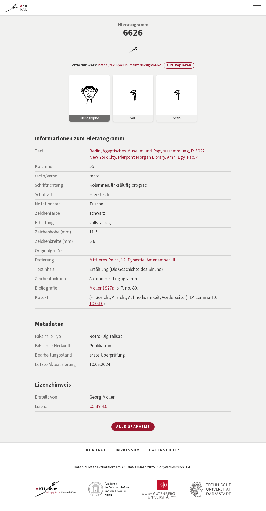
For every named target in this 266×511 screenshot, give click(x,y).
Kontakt (96, 450)
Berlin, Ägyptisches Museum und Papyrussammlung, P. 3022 (147, 151)
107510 (96, 303)
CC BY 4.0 (98, 406)
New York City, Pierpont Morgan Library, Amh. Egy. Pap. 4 (143, 157)
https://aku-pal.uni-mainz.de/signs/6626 (130, 65)
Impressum (128, 450)
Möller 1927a (101, 288)
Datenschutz (164, 450)
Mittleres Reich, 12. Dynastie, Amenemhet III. (132, 260)
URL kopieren (179, 65)
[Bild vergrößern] (89, 98)
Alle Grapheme (133, 426)
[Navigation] (256, 8)
